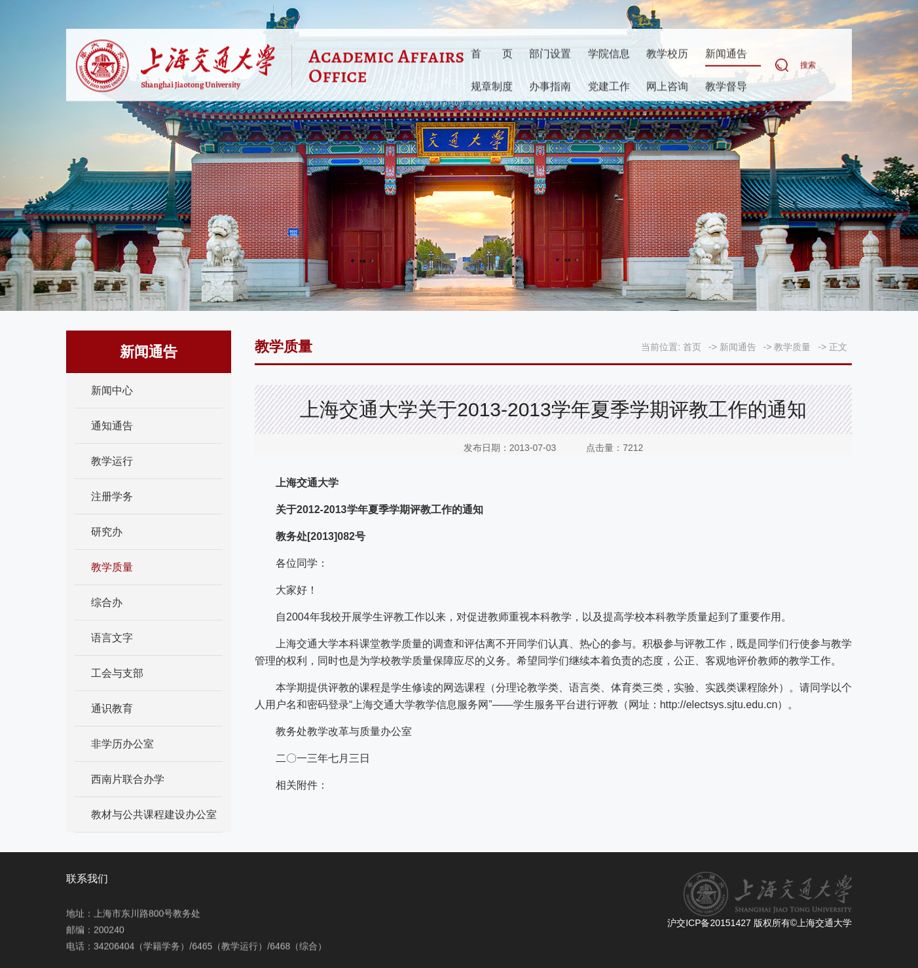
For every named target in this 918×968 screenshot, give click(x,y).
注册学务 (112, 496)
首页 (492, 54)
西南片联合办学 (127, 779)
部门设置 (550, 54)
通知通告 (112, 425)
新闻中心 (112, 390)
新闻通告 (726, 54)
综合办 (106, 602)
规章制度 (492, 86)
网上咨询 (667, 86)
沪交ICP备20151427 (709, 923)
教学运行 (112, 461)
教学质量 (112, 567)
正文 (838, 347)
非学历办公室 (122, 743)
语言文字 (112, 637)
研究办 (106, 531)
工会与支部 (117, 673)
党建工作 (609, 86)
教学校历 (667, 54)
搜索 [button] (808, 65)
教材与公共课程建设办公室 (154, 814)
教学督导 (726, 86)
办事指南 (550, 86)
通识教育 (112, 708)
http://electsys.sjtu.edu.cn (719, 704)
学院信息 (609, 54)
